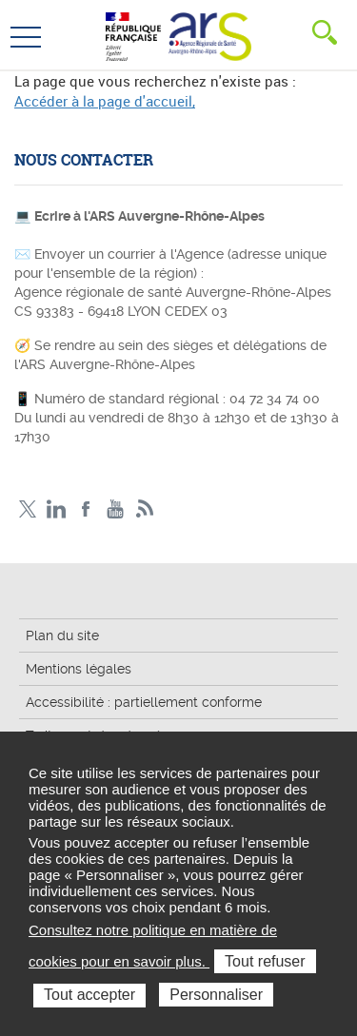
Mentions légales (78, 668)
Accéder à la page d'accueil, (104, 100)
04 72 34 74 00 (274, 398)
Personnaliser (216, 995)
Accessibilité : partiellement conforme (144, 702)
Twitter (27, 509)
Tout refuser (265, 961)
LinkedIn (56, 509)
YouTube (116, 509)
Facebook (86, 509)
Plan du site (62, 635)
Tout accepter (89, 995)
